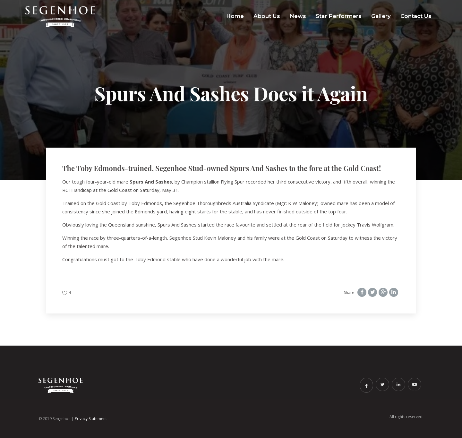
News (298, 16)
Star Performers (339, 16)
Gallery (381, 16)
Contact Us (416, 16)
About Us (266, 16)
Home (235, 16)
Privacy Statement (91, 418)
